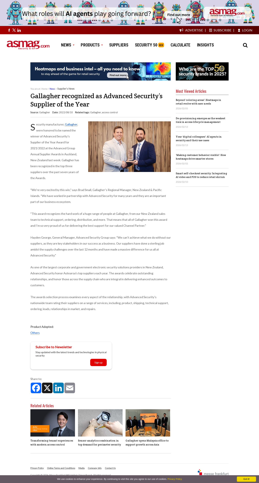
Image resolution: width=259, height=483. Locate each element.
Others (35, 333)
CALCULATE (180, 44)
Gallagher (95, 112)
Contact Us (110, 468)
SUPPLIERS (118, 44)
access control (110, 112)
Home (44, 88)
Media (81, 468)
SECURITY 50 (146, 44)
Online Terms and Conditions (61, 468)
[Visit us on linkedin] (19, 30)
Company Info (95, 468)
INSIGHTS (205, 44)
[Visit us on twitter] (14, 30)
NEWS (67, 44)
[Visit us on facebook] (9, 30)
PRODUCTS (92, 44)
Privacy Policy (37, 468)
